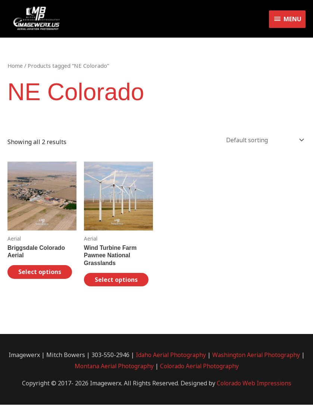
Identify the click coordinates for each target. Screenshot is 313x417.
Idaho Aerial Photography (172, 367)
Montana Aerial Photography (115, 378)
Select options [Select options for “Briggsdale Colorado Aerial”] (33, 280)
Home (15, 68)
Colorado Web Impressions (254, 395)
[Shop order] (262, 143)
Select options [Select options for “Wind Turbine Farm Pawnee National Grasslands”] (109, 288)
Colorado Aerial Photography (202, 378)
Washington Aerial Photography (259, 367)
